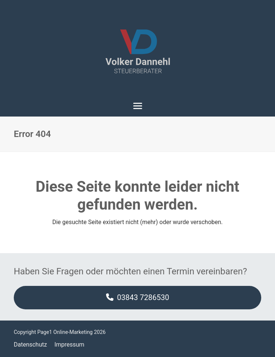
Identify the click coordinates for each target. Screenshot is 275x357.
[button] (137, 106)
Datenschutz (30, 344)
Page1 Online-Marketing (65, 332)
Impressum (69, 344)
